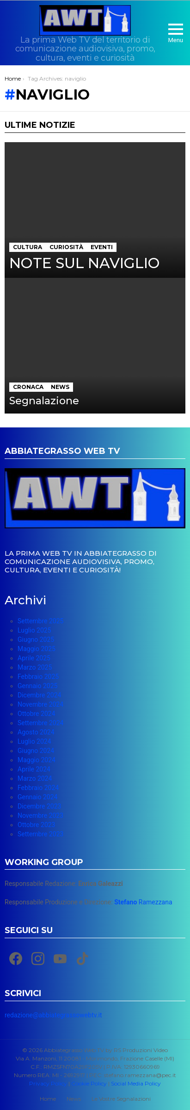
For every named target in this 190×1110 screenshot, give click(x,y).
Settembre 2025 (40, 621)
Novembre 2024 (40, 704)
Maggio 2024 (36, 760)
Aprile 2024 (34, 769)
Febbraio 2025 (38, 676)
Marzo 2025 (35, 667)
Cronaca (28, 386)
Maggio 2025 (36, 648)
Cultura (27, 247)
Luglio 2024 (34, 741)
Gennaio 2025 (37, 686)
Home (48, 1098)
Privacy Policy (48, 1083)
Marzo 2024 (35, 778)
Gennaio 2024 (37, 797)
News (60, 386)
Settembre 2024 (40, 723)
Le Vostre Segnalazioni (121, 1098)
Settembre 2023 (40, 834)
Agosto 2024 (36, 732)
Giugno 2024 (36, 750)
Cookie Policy (89, 1083)
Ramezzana (143, 902)
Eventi (102, 247)
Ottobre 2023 (36, 824)
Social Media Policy (136, 1083)
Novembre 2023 (40, 815)
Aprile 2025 (34, 658)
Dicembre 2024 (39, 695)
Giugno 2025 (36, 639)
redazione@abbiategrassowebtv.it (53, 1015)
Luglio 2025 (34, 630)
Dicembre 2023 (39, 806)
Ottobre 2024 (36, 713)
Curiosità (66, 247)
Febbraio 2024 (38, 787)
